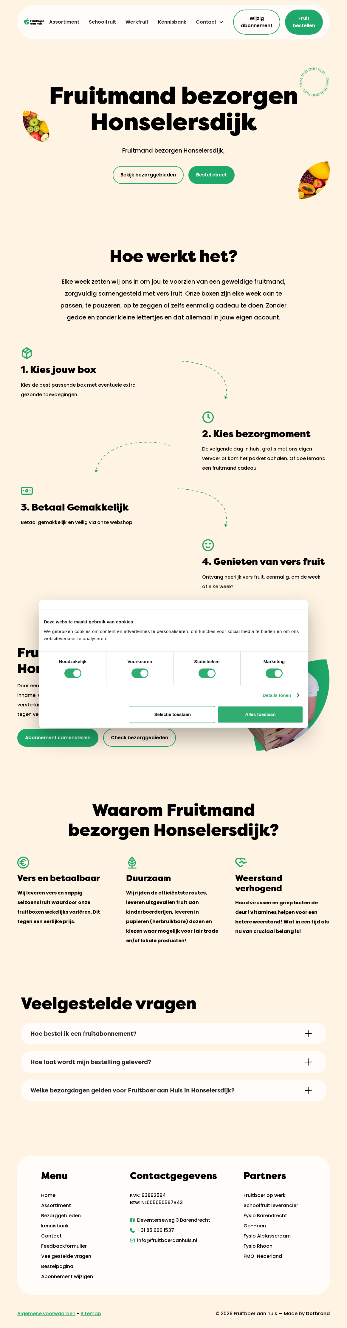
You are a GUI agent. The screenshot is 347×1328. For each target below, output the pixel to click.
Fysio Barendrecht (265, 1215)
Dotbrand (318, 1313)
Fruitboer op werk (265, 1195)
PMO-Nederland (263, 1256)
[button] (207, 22)
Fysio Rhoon (258, 1246)
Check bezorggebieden (139, 737)
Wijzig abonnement (256, 22)
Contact (206, 22)
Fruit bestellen (304, 22)
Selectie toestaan (172, 714)
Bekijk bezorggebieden (148, 174)
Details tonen (277, 695)
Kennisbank (172, 22)
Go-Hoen (255, 1225)
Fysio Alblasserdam (267, 1235)
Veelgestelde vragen (66, 1256)
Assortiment (64, 22)
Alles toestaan (260, 714)
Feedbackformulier (64, 1246)
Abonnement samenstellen (58, 737)
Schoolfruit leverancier (271, 1205)
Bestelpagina (57, 1266)
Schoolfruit (102, 22)
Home (48, 1195)
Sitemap (90, 1313)
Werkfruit (137, 22)
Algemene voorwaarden (46, 1313)
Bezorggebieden (61, 1215)
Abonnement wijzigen (67, 1276)
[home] (34, 22)
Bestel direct (211, 174)
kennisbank (55, 1225)
